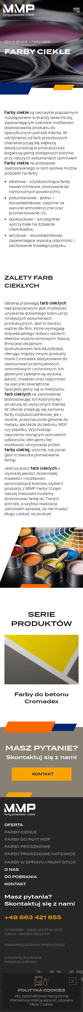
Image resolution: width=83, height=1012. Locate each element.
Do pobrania (20, 876)
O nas (11, 869)
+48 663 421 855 (32, 917)
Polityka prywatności (20, 962)
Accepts (72, 981)
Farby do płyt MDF (27, 839)
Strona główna (15, 42)
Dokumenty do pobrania (22, 957)
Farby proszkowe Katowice (40, 854)
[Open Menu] (76, 10)
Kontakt (15, 884)
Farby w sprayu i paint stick (40, 862)
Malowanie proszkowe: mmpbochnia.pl (34, 945)
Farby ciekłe (20, 832)
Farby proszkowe (27, 846)
